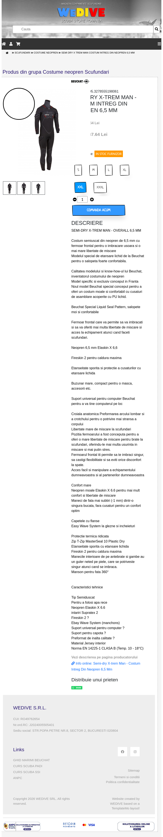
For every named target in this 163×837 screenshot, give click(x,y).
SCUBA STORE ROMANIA (81, 13)
